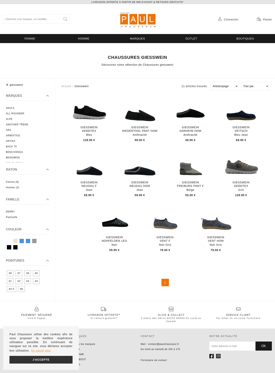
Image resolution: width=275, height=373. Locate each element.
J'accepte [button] (41, 359)
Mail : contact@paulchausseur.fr (160, 344)
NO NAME (78, 354)
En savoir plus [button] (41, 350)
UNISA (76, 349)
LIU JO (76, 364)
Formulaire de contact (154, 360)
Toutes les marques (83, 344)
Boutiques (245, 38)
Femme (29, 38)
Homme (83, 38)
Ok (263, 346)
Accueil (66, 86)
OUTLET (191, 38)
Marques (137, 38)
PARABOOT (79, 359)
